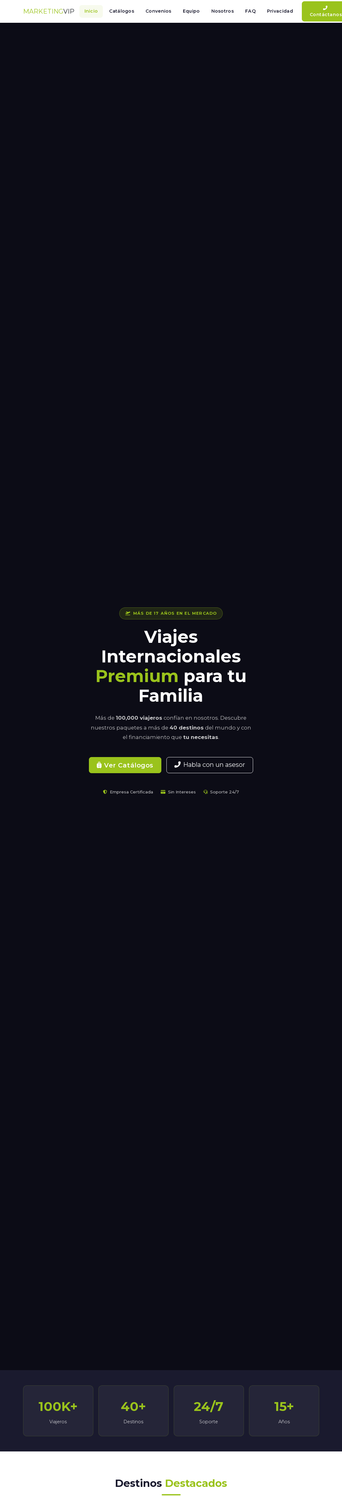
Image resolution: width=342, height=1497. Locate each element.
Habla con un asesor (209, 764)
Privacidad (280, 11)
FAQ (250, 11)
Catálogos (121, 11)
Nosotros (222, 11)
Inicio (91, 11)
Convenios (158, 11)
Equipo (191, 11)
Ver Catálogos (125, 765)
